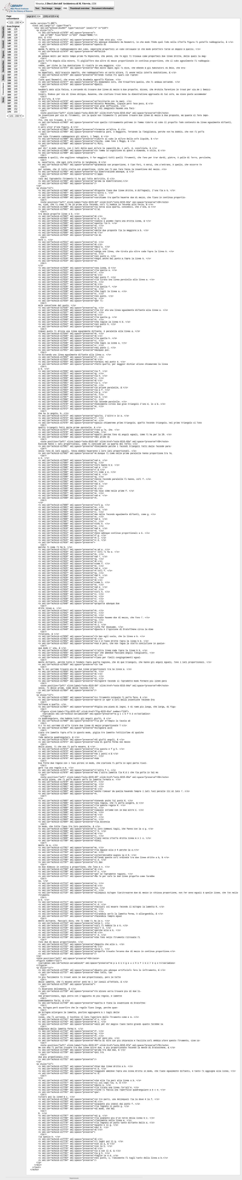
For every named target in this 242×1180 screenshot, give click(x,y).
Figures (3, 54)
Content (3, 44)
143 (9, 35)
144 (9, 38)
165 (9, 97)
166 (9, 100)
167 (9, 103)
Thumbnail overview (79, 8)
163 (9, 92)
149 (9, 52)
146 (9, 43)
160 (9, 83)
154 (9, 66)
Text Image (47, 8)
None (3, 99)
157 (9, 75)
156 (9, 72)
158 (9, 77)
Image (58, 8)
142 (9, 32)
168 (9, 106)
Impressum (74, 1178)
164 (9, 95)
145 (9, 40)
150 (9, 55)
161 (9, 86)
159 (9, 80)
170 (9, 112)
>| (57, 16)
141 (9, 29)
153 (9, 63)
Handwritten (3, 66)
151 (9, 57)
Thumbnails (3, 32)
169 (9, 109)
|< (33, 16)
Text (37, 8)
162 (9, 89)
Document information (102, 8)
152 (9, 60)
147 (9, 46)
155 (9, 69)
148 (9, 49)
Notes (3, 77)
